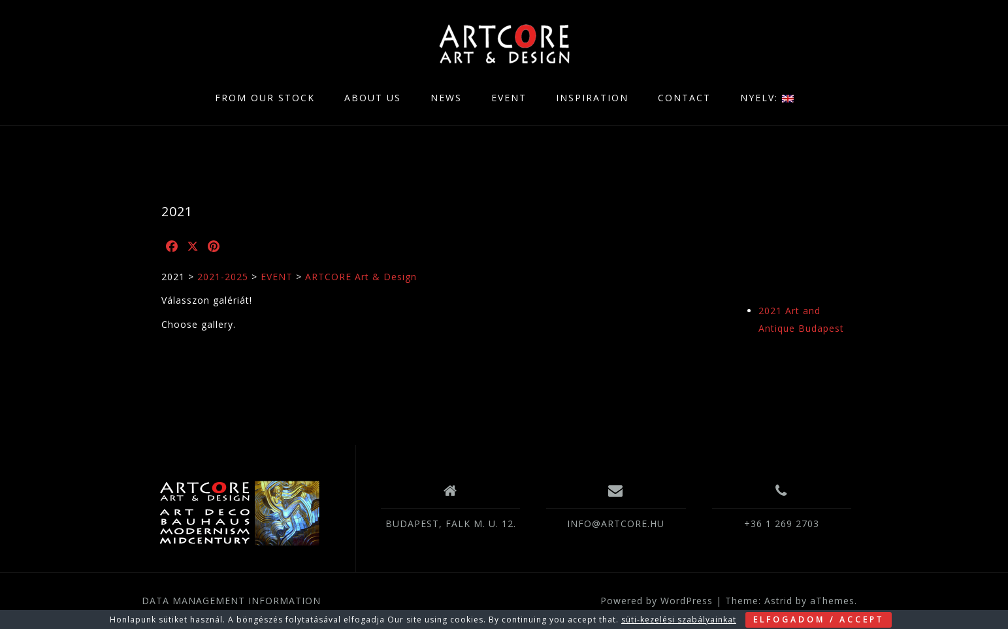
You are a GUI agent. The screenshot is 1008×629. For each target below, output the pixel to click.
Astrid (778, 600)
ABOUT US (372, 97)
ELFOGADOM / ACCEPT (818, 619)
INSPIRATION (592, 97)
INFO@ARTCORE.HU (615, 523)
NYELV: (767, 97)
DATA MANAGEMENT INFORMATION (231, 600)
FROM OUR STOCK (265, 97)
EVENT (509, 97)
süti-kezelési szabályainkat (678, 619)
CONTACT (684, 97)
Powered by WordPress (656, 600)
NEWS (446, 97)
